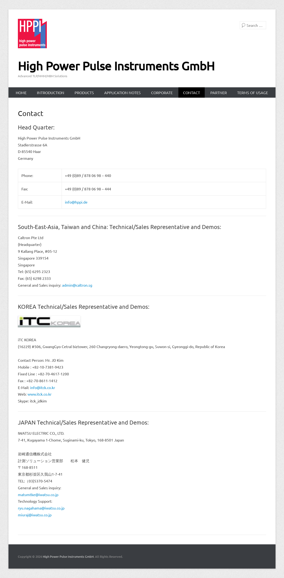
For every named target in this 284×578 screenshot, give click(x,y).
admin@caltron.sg (77, 285)
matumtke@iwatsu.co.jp (38, 494)
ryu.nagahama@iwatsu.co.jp (41, 508)
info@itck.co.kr (42, 387)
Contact (191, 92)
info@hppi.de (76, 202)
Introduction (50, 92)
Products (84, 92)
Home (21, 92)
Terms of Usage (252, 92)
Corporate (162, 92)
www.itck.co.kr (40, 394)
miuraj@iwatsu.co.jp (35, 514)
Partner (218, 92)
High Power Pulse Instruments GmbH (116, 66)
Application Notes (122, 92)
